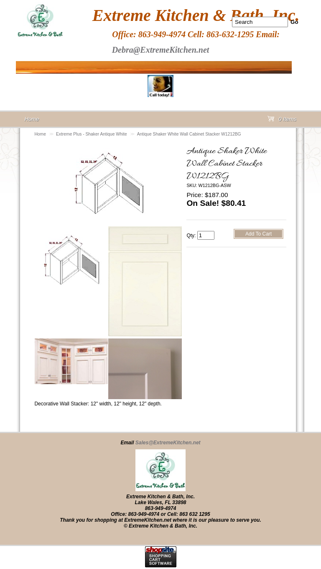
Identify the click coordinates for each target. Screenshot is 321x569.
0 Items (282, 121)
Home (40, 134)
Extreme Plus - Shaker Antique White (91, 134)
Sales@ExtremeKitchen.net (168, 443)
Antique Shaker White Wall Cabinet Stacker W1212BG (189, 134)
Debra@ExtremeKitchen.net (160, 49)
